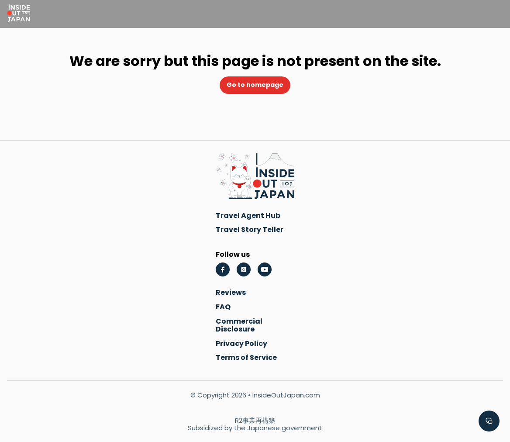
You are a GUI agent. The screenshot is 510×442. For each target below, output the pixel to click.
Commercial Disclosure (239, 325)
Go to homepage (255, 84)
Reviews (231, 292)
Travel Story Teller (249, 229)
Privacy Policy (241, 343)
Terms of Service (246, 357)
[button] (489, 421)
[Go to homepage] (18, 14)
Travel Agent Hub (248, 216)
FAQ (223, 307)
